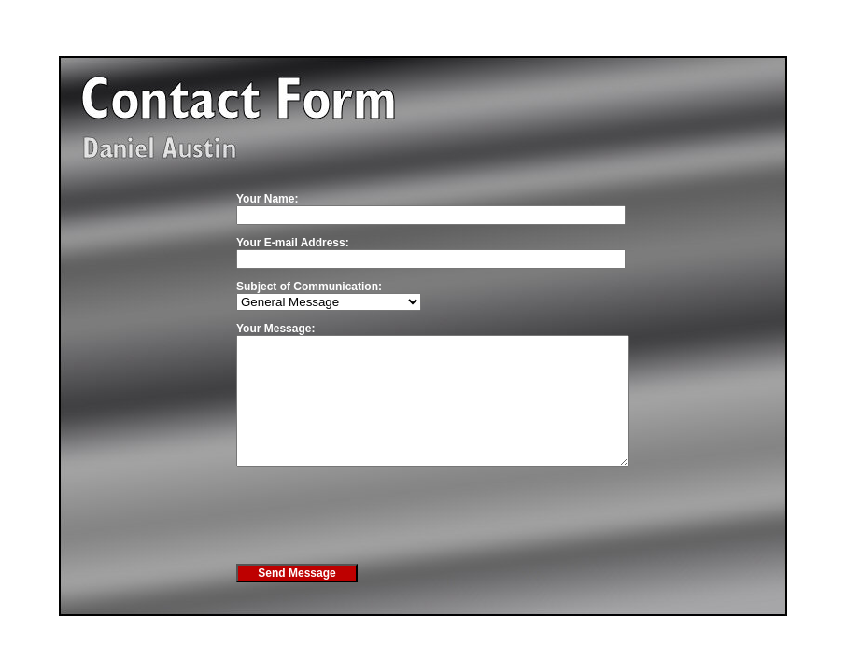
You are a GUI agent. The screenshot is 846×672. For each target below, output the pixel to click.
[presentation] (378, 539)
